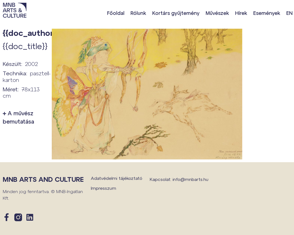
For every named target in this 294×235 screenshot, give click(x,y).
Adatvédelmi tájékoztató (116, 178)
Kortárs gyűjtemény (176, 13)
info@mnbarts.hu (190, 179)
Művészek (217, 13)
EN (289, 13)
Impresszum (103, 188)
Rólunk (138, 13)
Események (266, 13)
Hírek (241, 13)
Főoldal (115, 13)
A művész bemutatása (18, 117)
